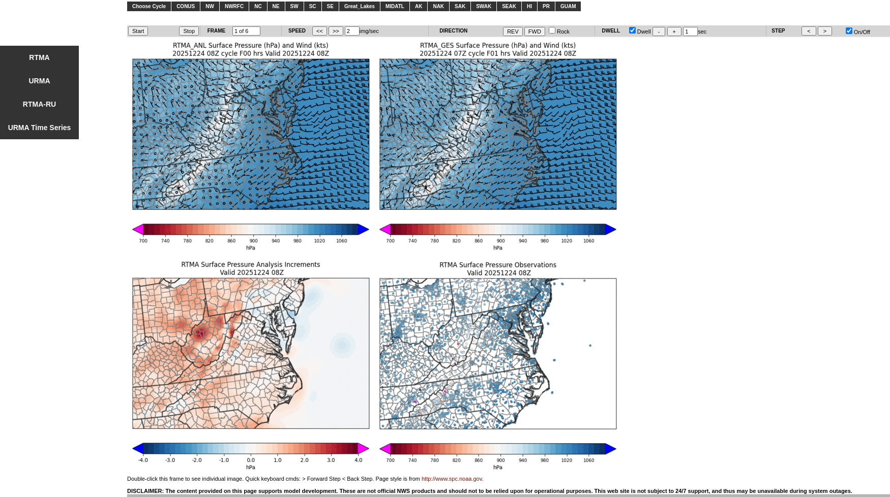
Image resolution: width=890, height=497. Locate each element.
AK (418, 6)
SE (330, 6)
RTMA (39, 57)
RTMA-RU (39, 104)
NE (276, 6)
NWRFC (234, 6)
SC (312, 6)
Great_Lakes (359, 6)
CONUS (185, 6)
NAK (438, 6)
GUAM (568, 6)
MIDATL (394, 6)
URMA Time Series (39, 127)
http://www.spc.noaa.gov (452, 479)
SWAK (483, 6)
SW (294, 6)
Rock (559, 31)
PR (546, 6)
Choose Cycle (149, 6)
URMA (39, 81)
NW (209, 6)
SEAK (509, 6)
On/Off (858, 32)
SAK (460, 6)
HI (529, 6)
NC (257, 6)
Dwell (640, 31)
